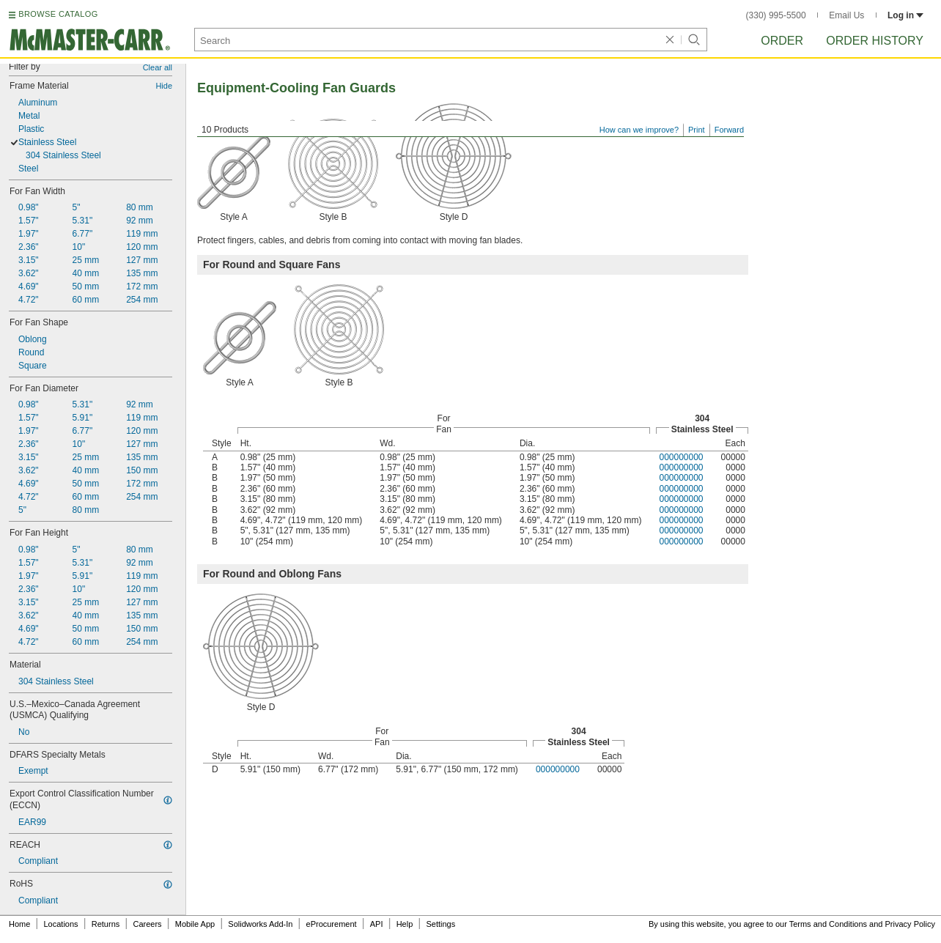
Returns (106, 924)
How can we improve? (639, 129)
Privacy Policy (910, 924)
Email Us (846, 15)
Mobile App (195, 924)
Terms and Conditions (828, 924)
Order (782, 40)
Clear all (157, 67)
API (376, 924)
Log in (905, 15)
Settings (440, 924)
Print (696, 129)
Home (19, 924)
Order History (874, 40)
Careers (147, 924)
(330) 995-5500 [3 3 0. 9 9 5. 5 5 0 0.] (776, 15)
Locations (61, 924)
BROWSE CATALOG (57, 14)
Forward (729, 129)
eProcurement (331, 924)
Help (404, 924)
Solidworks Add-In (260, 924)
